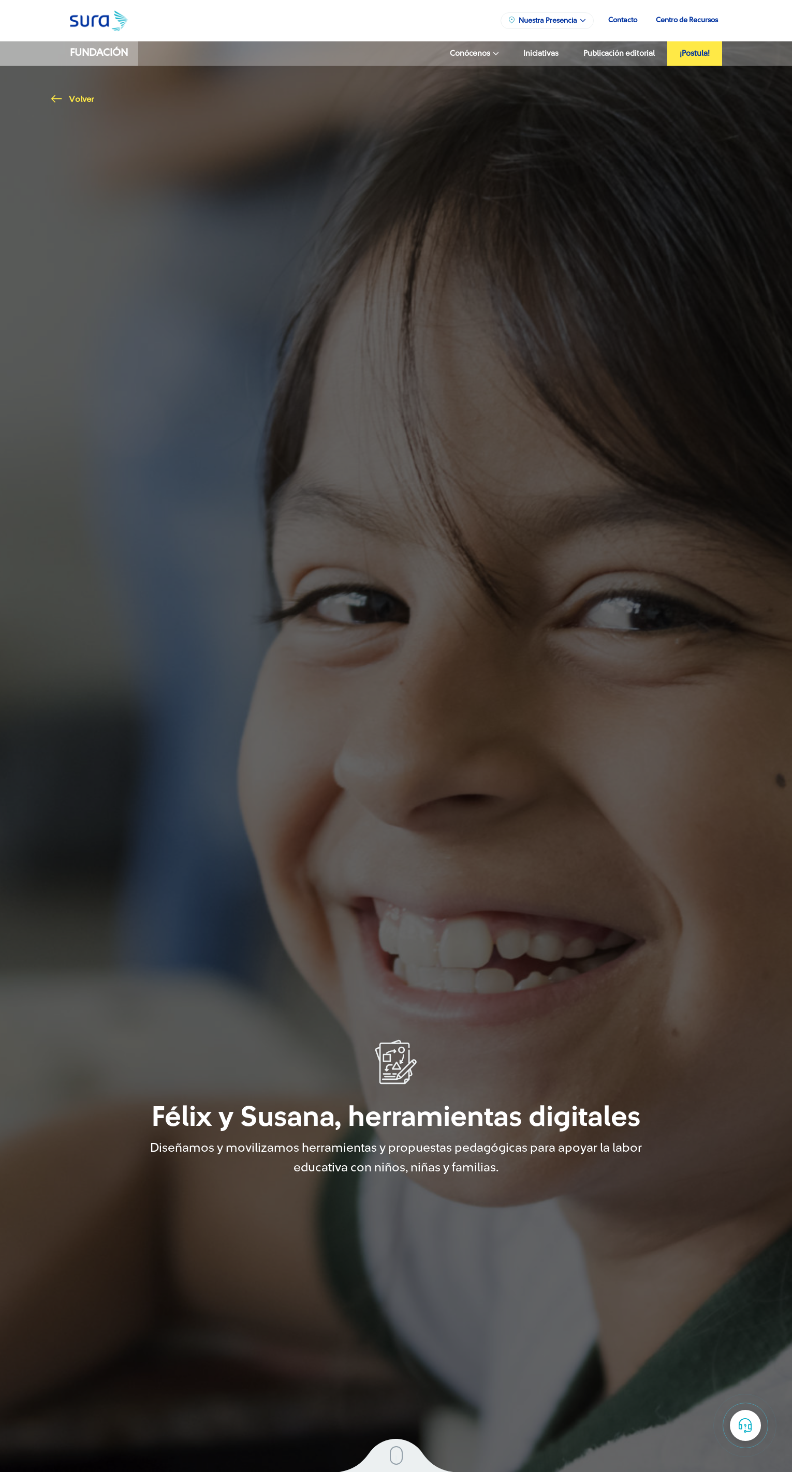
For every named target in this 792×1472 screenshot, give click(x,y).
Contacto (622, 20)
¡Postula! (695, 53)
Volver (72, 99)
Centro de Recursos (687, 20)
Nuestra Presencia (546, 20)
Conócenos (474, 53)
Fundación (99, 53)
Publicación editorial (619, 53)
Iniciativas (541, 53)
